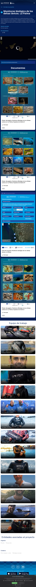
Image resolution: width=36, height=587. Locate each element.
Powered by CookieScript (18, 586)
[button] (18, 584)
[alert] (18, 581)
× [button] (35, 575)
